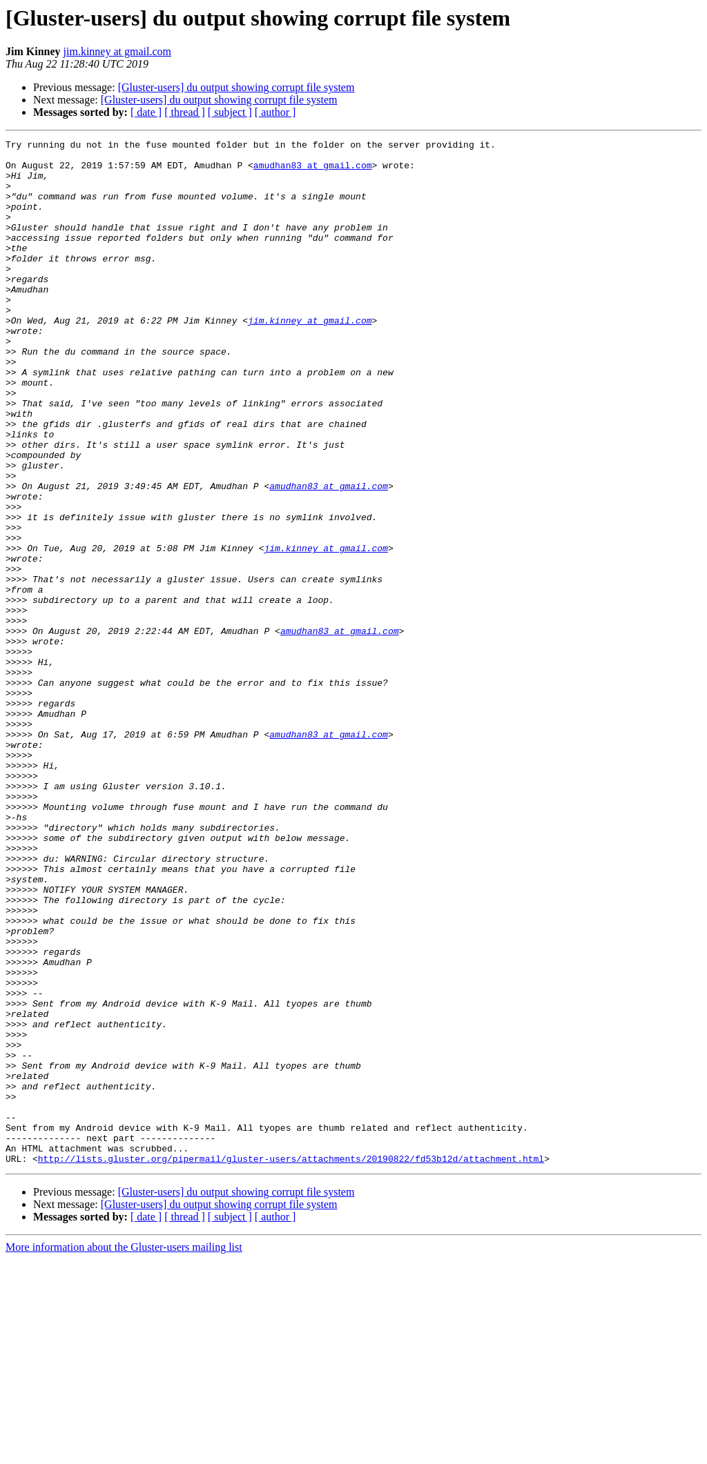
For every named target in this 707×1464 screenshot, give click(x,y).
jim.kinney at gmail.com (117, 51)
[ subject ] (230, 112)
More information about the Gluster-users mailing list (124, 1452)
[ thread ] (184, 112)
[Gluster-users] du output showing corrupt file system (236, 87)
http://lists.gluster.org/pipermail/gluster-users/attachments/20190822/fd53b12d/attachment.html (291, 1363)
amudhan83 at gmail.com (312, 171)
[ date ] (146, 112)
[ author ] (275, 112)
